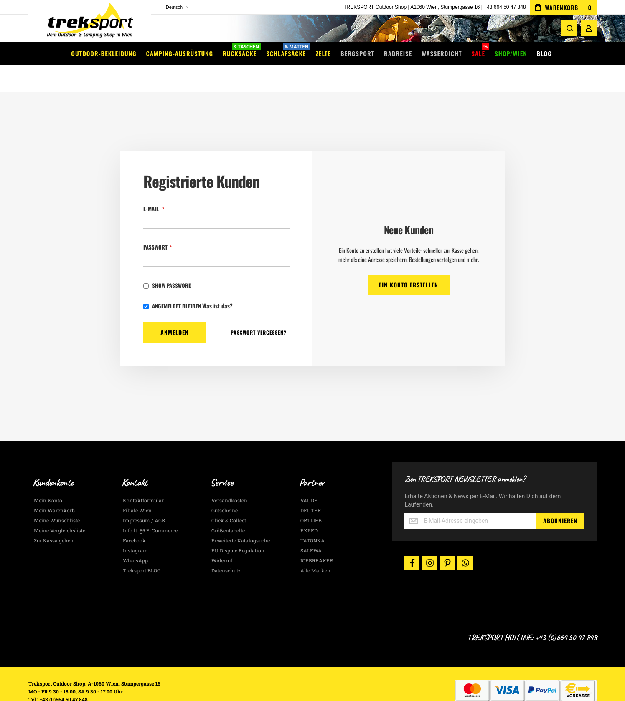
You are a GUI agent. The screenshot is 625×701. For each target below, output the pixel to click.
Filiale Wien (137, 486)
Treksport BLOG (141, 546)
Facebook (134, 516)
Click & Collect (228, 496)
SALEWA (311, 526)
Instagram (135, 526)
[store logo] (83, 22)
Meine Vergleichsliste (59, 506)
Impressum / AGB (144, 496)
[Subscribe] (560, 497)
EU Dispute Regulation (237, 526)
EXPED (309, 506)
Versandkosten (229, 476)
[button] (158, 7)
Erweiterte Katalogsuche (240, 516)
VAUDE (309, 476)
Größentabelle (228, 506)
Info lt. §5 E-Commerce (150, 506)
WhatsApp (135, 536)
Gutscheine (224, 486)
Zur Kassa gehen (54, 516)
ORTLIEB (311, 496)
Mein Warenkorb (54, 486)
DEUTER (310, 486)
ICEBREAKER (316, 536)
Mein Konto (48, 476)
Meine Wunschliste (57, 496)
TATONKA (312, 516)
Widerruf (221, 536)
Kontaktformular (143, 476)
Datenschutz (226, 546)
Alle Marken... (317, 546)
